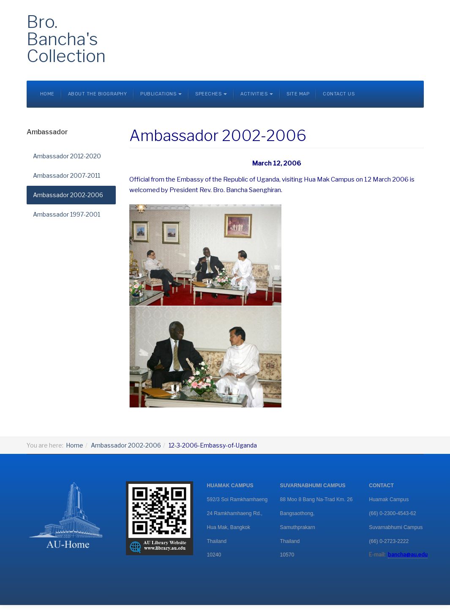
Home (47, 94)
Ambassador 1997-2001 (66, 214)
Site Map (297, 94)
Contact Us (339, 94)
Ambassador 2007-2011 (66, 175)
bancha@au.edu (408, 554)
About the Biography (97, 94)
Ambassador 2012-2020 (67, 156)
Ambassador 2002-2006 (68, 194)
